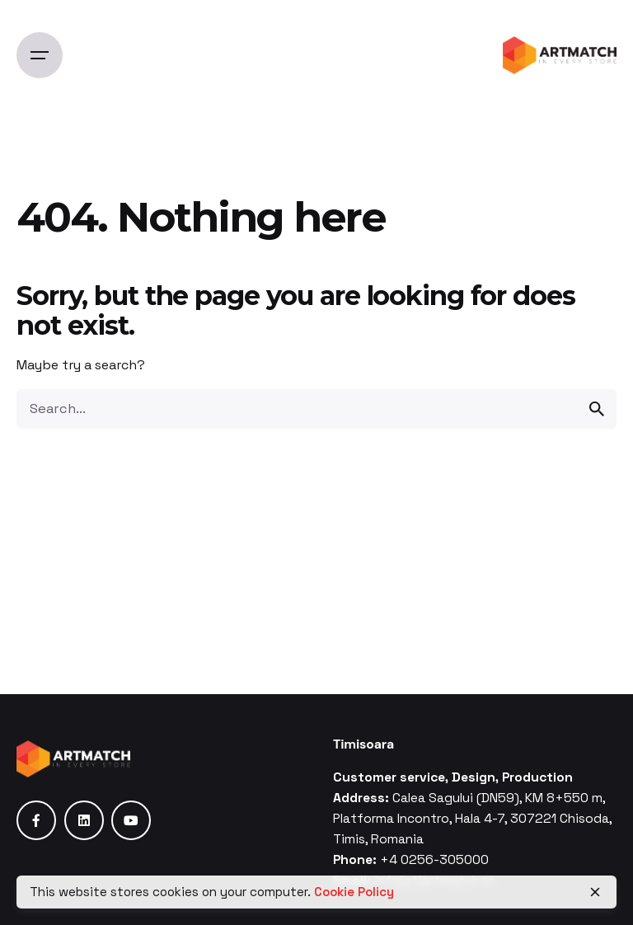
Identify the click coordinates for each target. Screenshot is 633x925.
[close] (595, 892)
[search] (597, 409)
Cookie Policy (354, 891)
